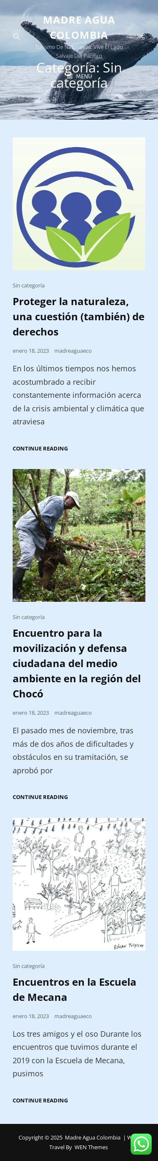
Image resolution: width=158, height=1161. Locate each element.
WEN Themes (91, 1147)
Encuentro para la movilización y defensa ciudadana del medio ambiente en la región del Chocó (77, 663)
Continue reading (40, 448)
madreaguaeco (73, 350)
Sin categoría (29, 285)
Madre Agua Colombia (93, 1137)
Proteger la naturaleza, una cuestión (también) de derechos (79, 316)
